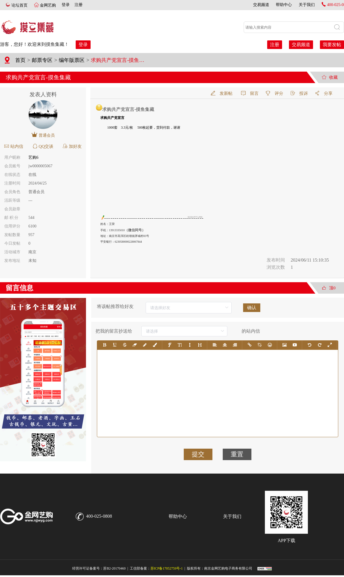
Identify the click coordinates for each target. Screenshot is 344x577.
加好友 (72, 146)
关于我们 (307, 5)
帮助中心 (284, 5)
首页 (20, 60)
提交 (198, 454)
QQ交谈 (43, 146)
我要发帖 (332, 44)
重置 (237, 454)
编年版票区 (72, 60)
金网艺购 (47, 5)
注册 (77, 5)
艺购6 (33, 157)
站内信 (13, 146)
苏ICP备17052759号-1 (166, 568)
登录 (66, 5)
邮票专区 (42, 60)
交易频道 (261, 5)
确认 (251, 307)
